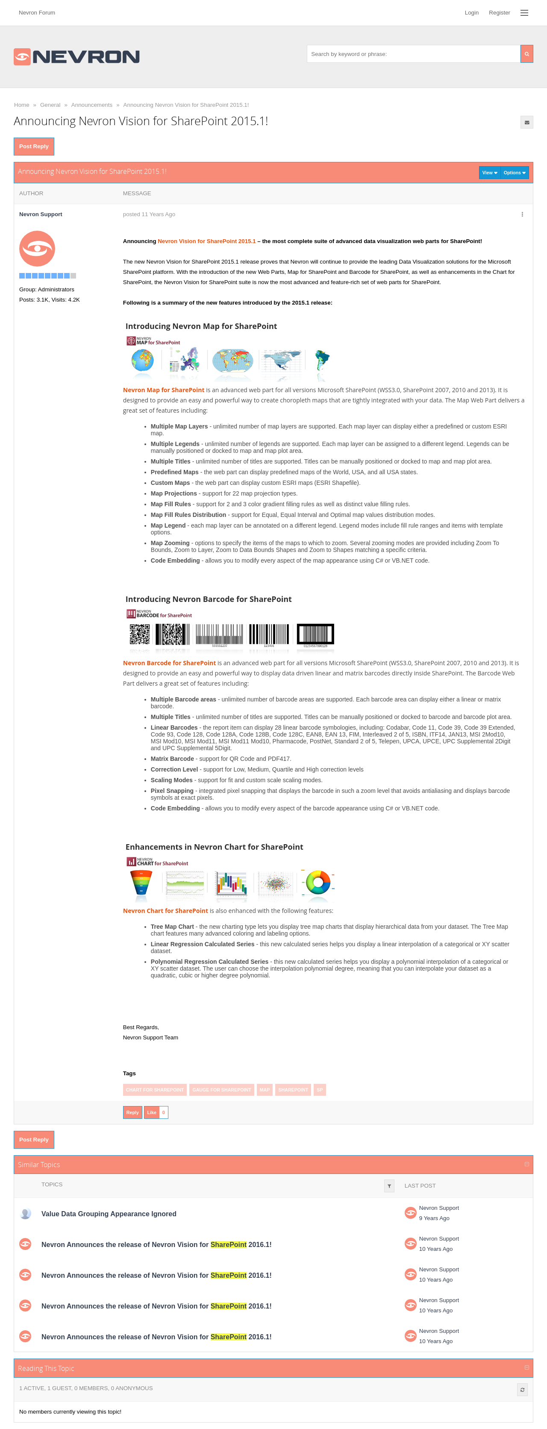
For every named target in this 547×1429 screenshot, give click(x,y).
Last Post (420, 1186)
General (50, 105)
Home (21, 105)
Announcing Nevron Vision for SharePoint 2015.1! (186, 105)
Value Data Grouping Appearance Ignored (108, 1214)
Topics (51, 1184)
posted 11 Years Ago (149, 214)
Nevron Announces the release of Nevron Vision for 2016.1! (156, 1244)
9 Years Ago (434, 1218)
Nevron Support (439, 1208)
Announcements (91, 105)
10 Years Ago (436, 1249)
